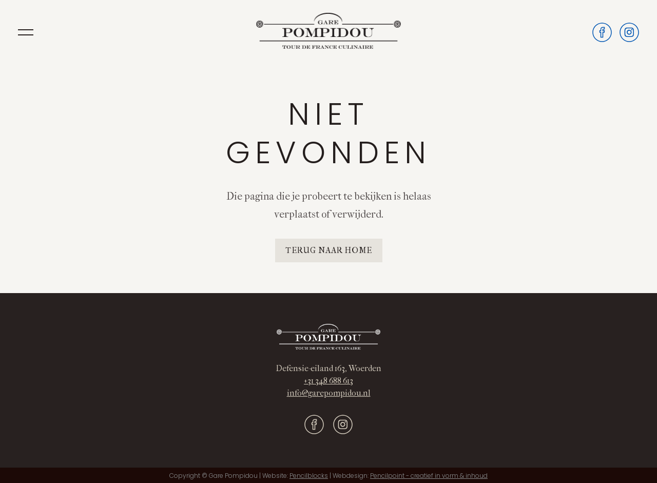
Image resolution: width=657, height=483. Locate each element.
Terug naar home (328, 250)
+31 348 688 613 (328, 380)
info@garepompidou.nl (329, 393)
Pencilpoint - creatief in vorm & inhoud (429, 475)
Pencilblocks (308, 475)
